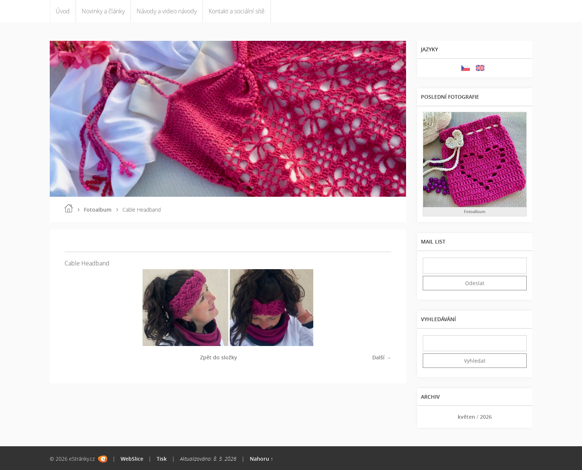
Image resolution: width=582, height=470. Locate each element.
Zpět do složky (218, 357)
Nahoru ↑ (261, 458)
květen (466, 416)
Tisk (162, 458)
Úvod (63, 11)
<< (431, 416)
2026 (486, 416)
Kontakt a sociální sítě (237, 11)
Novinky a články (103, 11)
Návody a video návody (167, 11)
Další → (381, 357)
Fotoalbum (97, 209)
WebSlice (132, 458)
